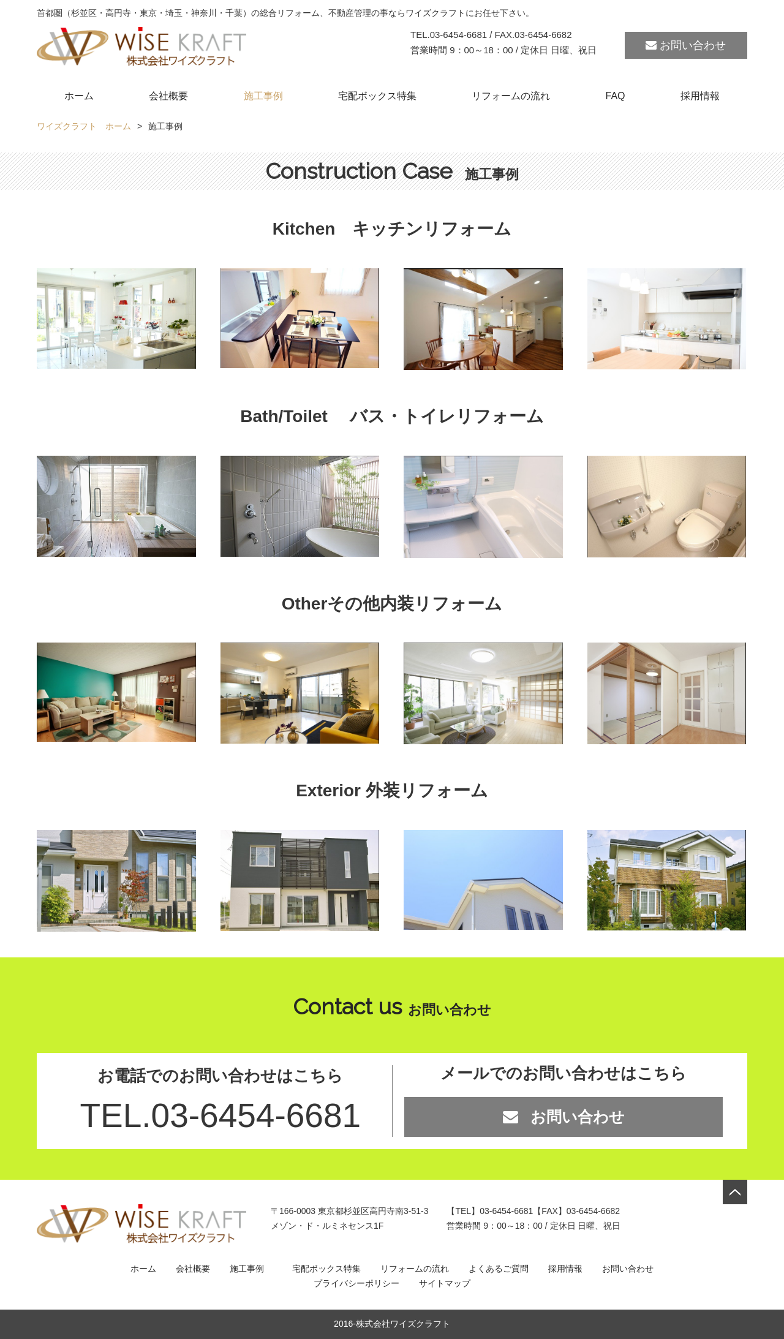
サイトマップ (444, 1283)
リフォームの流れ (511, 96)
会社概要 (168, 96)
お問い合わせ (686, 45)
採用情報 (700, 96)
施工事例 (263, 96)
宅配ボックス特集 (377, 96)
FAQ (615, 96)
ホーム (79, 96)
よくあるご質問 (499, 1268)
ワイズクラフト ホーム (84, 126)
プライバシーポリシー (356, 1283)
